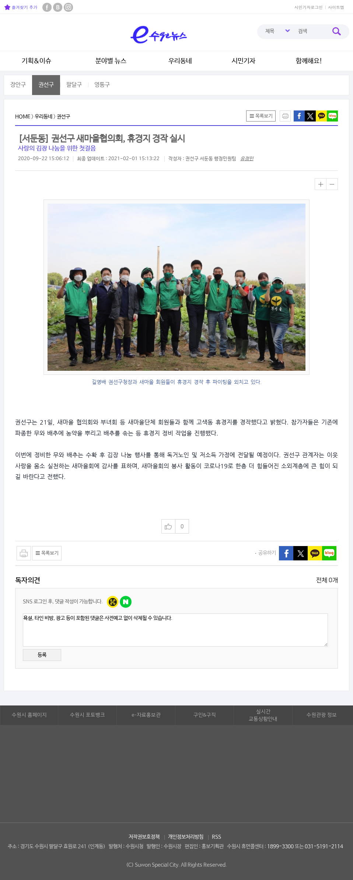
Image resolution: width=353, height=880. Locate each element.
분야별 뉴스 (110, 61)
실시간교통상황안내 (263, 715)
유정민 (247, 159)
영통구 (102, 84)
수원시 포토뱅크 (87, 715)
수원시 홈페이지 (29, 715)
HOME (22, 117)
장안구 (18, 84)
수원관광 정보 (322, 715)
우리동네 (180, 61)
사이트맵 (336, 7)
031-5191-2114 (324, 846)
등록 (42, 655)
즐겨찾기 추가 (20, 7)
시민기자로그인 (308, 7)
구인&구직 (204, 715)
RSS (216, 837)
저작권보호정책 (144, 837)
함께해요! (309, 61)
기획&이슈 (36, 61)
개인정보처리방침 (185, 837)
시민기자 (243, 61)
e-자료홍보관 (146, 715)
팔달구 (74, 84)
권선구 (46, 84)
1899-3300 (280, 846)
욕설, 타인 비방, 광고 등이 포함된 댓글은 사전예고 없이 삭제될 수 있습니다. (175, 630)
